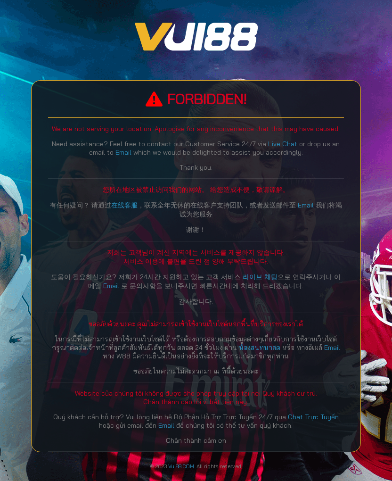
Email (123, 152)
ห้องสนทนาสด (260, 347)
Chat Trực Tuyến (313, 417)
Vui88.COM (181, 466)
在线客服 (124, 205)
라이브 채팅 (260, 277)
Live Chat (282, 144)
